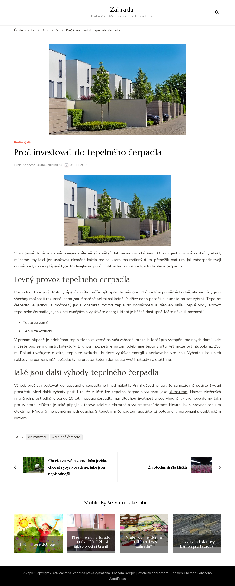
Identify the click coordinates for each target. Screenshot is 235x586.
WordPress (117, 578)
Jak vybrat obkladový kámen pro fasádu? (197, 544)
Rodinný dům (23, 142)
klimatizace (38, 437)
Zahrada (121, 9)
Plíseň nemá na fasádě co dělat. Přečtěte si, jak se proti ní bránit (91, 542)
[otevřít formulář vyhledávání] (217, 12)
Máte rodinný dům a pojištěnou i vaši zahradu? (144, 542)
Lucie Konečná (24, 165)
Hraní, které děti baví (38, 544)
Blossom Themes (182, 573)
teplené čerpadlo (67, 437)
